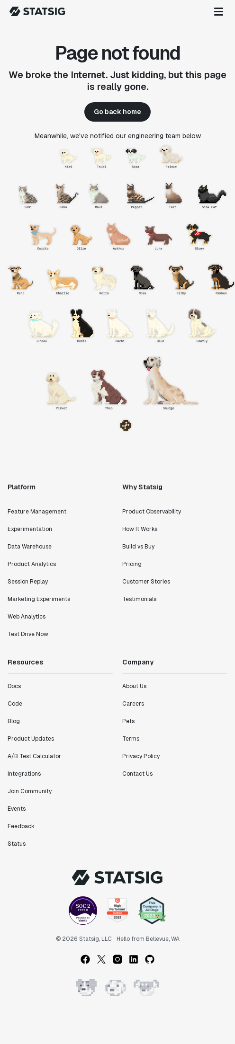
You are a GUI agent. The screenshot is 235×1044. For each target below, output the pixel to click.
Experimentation (30, 529)
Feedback (21, 826)
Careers (133, 704)
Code (15, 704)
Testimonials (139, 599)
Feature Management (37, 511)
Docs (14, 686)
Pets (128, 721)
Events (17, 809)
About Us (134, 686)
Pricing (132, 564)
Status (17, 844)
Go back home (117, 111)
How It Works (139, 529)
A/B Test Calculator (34, 756)
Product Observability (151, 511)
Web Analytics (26, 616)
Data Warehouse (30, 546)
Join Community (30, 791)
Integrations (24, 774)
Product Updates (31, 739)
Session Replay (28, 581)
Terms (130, 739)
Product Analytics (32, 564)
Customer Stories (146, 581)
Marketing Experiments (39, 599)
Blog (14, 721)
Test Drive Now (28, 634)
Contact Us (137, 774)
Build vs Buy (138, 546)
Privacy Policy (141, 756)
